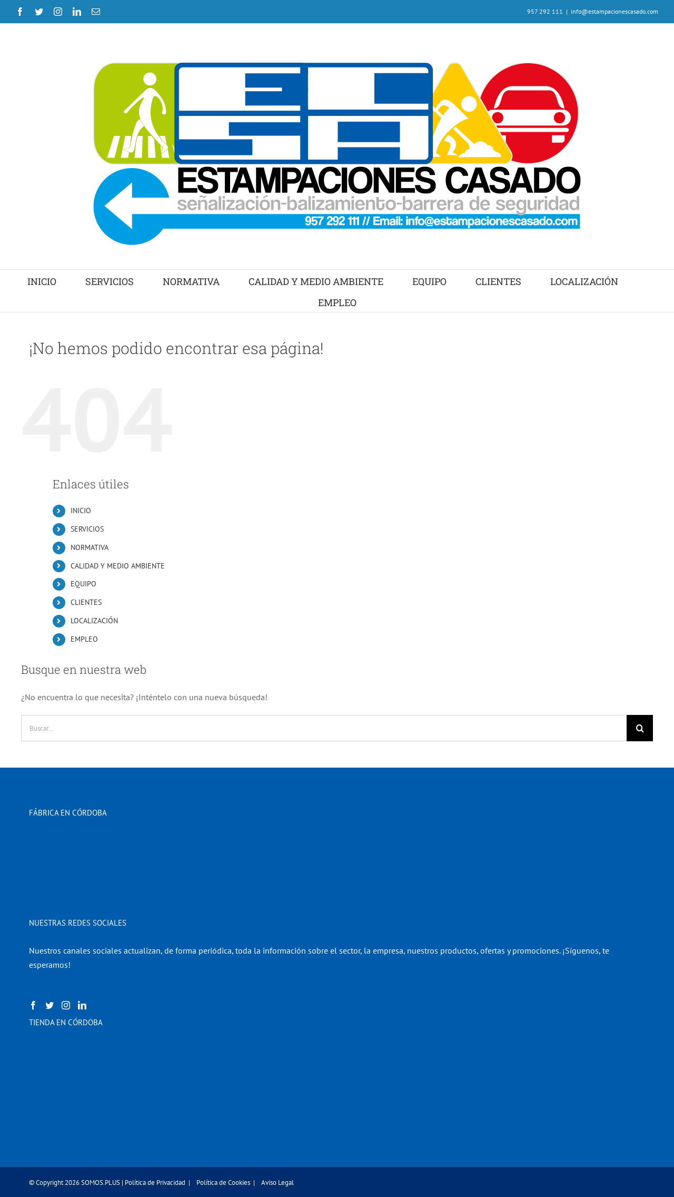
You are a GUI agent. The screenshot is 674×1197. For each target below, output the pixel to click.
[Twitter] (49, 1005)
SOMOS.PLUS (100, 1182)
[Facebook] (33, 1005)
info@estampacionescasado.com (614, 11)
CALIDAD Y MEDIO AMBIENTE (118, 566)
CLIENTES (86, 602)
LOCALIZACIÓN (94, 620)
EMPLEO (84, 639)
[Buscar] (640, 728)
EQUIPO (83, 583)
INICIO (81, 510)
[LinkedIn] (82, 1005)
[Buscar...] (324, 728)
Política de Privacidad (155, 1182)
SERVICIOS (87, 529)
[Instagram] (66, 1005)
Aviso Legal (277, 1182)
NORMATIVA (89, 547)
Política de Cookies (223, 1182)
